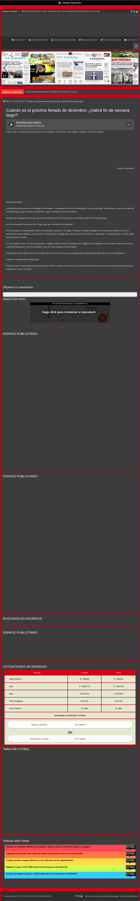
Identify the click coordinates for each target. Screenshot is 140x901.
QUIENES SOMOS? (38, 40)
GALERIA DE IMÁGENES (63, 40)
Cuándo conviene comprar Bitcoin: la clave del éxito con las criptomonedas (39, 860)
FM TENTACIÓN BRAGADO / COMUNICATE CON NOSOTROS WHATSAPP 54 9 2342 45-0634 (61, 11)
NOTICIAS (18, 40)
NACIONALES (19, 101)
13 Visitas (131, 874)
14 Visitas (131, 853)
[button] (135, 68)
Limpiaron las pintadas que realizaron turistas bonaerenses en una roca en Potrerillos (44, 853)
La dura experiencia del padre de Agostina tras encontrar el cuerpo (51, 92)
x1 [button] (129, 124)
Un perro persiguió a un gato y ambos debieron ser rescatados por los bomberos (41, 874)
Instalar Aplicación (69, 3)
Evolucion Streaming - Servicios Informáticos (120, 896)
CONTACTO (131, 40)
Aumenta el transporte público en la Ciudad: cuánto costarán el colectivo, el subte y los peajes (48, 847)
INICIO (6, 39)
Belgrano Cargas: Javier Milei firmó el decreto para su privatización (37, 867)
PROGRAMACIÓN (88, 40)
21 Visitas (131, 847)
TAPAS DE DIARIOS (111, 40)
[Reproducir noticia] (11, 125)
